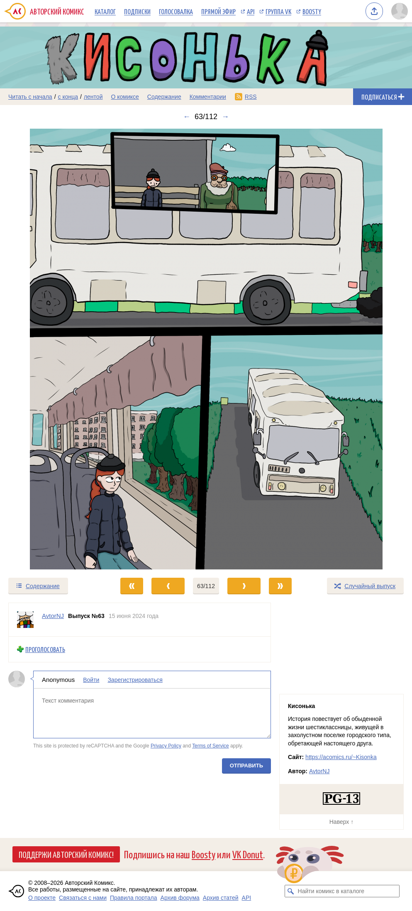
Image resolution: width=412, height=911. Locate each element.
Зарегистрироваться (134, 680)
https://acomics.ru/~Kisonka (341, 757)
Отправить (246, 765)
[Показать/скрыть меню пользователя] (399, 11)
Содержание (164, 96)
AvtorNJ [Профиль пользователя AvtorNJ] (53, 615)
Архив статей (221, 897)
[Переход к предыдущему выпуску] (51, 349)
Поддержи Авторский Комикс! (66, 854)
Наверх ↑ (341, 821)
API (250, 11)
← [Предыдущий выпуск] (186, 116)
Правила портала (133, 897)
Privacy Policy (166, 746)
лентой (93, 96)
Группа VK (278, 11)
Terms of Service (210, 746)
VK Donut (247, 853)
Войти (91, 680)
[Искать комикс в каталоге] (291, 891)
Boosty (311, 11)
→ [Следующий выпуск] (225, 116)
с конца (68, 96)
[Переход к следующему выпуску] (206, 349)
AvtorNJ (319, 771)
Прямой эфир (218, 11)
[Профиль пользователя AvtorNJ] (25, 619)
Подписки (137, 11)
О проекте (42, 897)
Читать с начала (30, 96)
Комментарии (208, 96)
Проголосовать (45, 649)
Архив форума (180, 897)
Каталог (105, 11)
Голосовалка (176, 11)
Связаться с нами (83, 897)
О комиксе (125, 96)
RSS (251, 96)
